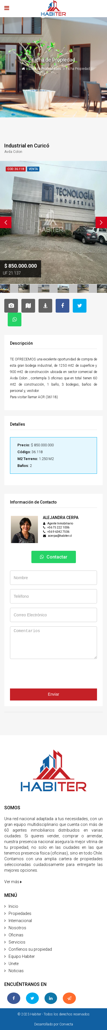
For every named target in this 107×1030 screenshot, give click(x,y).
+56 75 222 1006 (58, 527)
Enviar (53, 694)
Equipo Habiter (22, 956)
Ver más (13, 881)
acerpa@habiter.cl (60, 535)
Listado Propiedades (45, 69)
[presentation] (53, 677)
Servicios (17, 942)
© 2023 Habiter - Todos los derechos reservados (53, 1014)
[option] (53, 222)
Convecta (66, 1024)
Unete (14, 963)
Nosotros (17, 928)
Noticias (16, 970)
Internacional (20, 920)
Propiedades (20, 913)
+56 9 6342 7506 (58, 531)
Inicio (13, 906)
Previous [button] (5, 222)
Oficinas (16, 935)
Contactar (53, 557)
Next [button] (101, 222)
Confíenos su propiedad (30, 949)
